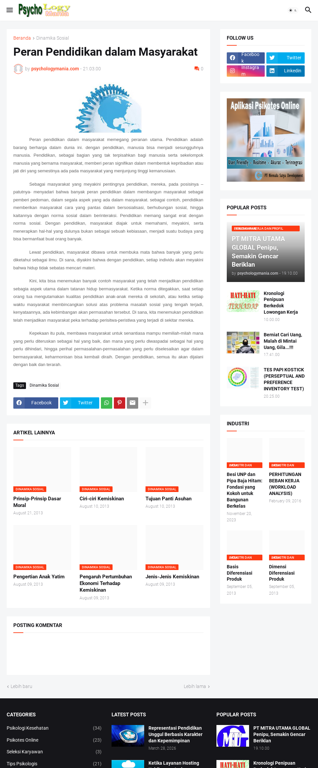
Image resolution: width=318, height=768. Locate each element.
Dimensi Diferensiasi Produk (282, 573)
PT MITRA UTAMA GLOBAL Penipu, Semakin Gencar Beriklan (281, 734)
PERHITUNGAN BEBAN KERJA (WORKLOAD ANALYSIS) (285, 484)
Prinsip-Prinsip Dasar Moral (37, 502)
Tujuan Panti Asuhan (168, 499)
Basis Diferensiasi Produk (239, 573)
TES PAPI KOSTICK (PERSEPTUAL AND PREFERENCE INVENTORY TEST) (284, 379)
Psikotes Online (54, 740)
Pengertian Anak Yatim (39, 577)
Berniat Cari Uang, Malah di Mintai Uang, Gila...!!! (283, 341)
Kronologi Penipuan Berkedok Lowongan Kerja (281, 303)
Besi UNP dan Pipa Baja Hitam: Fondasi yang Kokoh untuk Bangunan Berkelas (244, 490)
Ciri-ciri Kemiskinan (102, 499)
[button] (9, 10)
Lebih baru (21, 686)
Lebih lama (195, 686)
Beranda (22, 38)
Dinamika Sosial (52, 38)
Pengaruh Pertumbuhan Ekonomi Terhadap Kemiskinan (106, 583)
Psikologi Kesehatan (54, 728)
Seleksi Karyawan (54, 752)
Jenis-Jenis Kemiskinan (172, 577)
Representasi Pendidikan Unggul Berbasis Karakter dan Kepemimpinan (175, 734)
